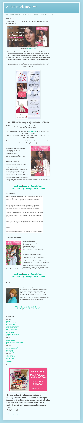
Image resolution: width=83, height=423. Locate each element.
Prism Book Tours (31, 48)
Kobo (43, 189)
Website (17, 307)
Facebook (31, 307)
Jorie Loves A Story (10, 324)
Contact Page (32, 131)
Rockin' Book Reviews (11, 327)
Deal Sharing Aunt (10, 339)
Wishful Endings (10, 352)
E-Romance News (10, 340)
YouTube (32, 309)
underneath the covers (11, 348)
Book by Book (9, 350)
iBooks (36, 189)
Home (6, 14)
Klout (37, 309)
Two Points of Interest (11, 335)
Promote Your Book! (15, 14)
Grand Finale (9, 361)
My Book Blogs (27, 14)
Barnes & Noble (36, 186)
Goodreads (18, 186)
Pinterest (26, 309)
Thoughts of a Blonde (11, 322)
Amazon (26, 186)
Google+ (19, 309)
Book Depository (18, 189)
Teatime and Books (10, 356)
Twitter (37, 307)
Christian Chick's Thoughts (12, 347)
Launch (8, 321)
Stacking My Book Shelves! (12, 334)
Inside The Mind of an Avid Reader (14, 342)
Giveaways (35, 14)
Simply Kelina (9, 355)
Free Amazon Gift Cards (47, 14)
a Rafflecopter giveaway (12, 413)
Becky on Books (10, 343)
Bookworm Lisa (10, 358)
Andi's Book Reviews (21, 7)
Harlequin (29, 189)
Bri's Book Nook (10, 332)
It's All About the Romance (12, 326)
